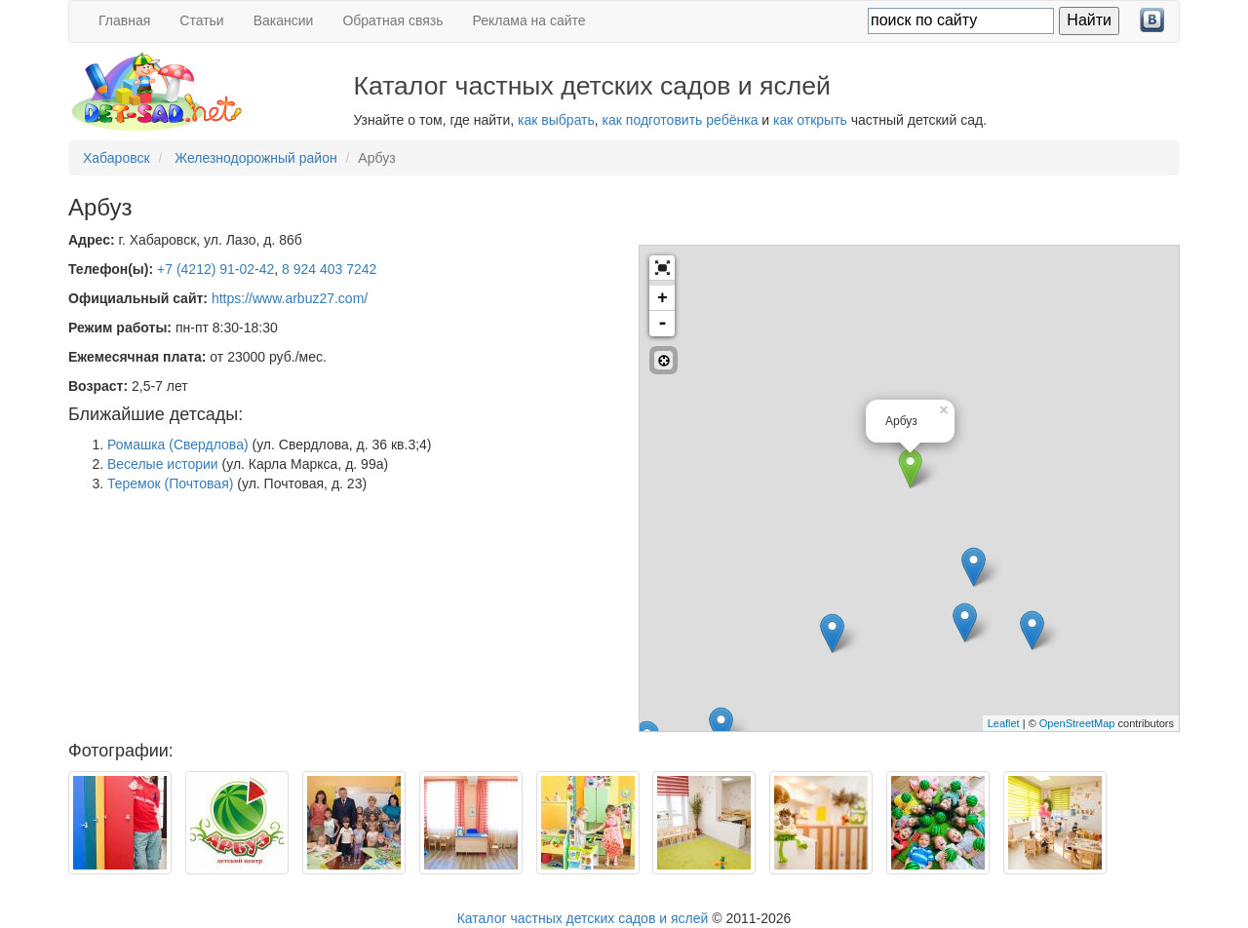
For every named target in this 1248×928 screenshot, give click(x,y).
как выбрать (556, 120)
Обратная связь (392, 20)
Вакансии (284, 20)
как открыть (810, 120)
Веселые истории (162, 464)
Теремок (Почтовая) (170, 483)
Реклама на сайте (529, 20)
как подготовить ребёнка (681, 120)
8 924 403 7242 (329, 269)
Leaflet (1004, 723)
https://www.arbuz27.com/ (290, 298)
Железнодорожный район (256, 158)
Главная (124, 20)
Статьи (201, 20)
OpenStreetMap (1077, 723)
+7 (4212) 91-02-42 (215, 269)
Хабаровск (116, 158)
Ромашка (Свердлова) (178, 444)
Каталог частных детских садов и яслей (583, 918)
